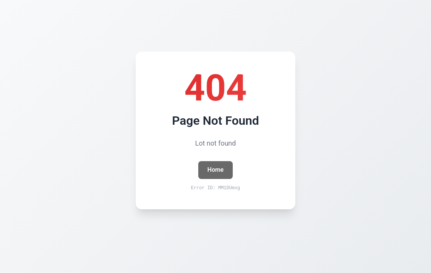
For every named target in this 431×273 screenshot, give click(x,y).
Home (215, 169)
